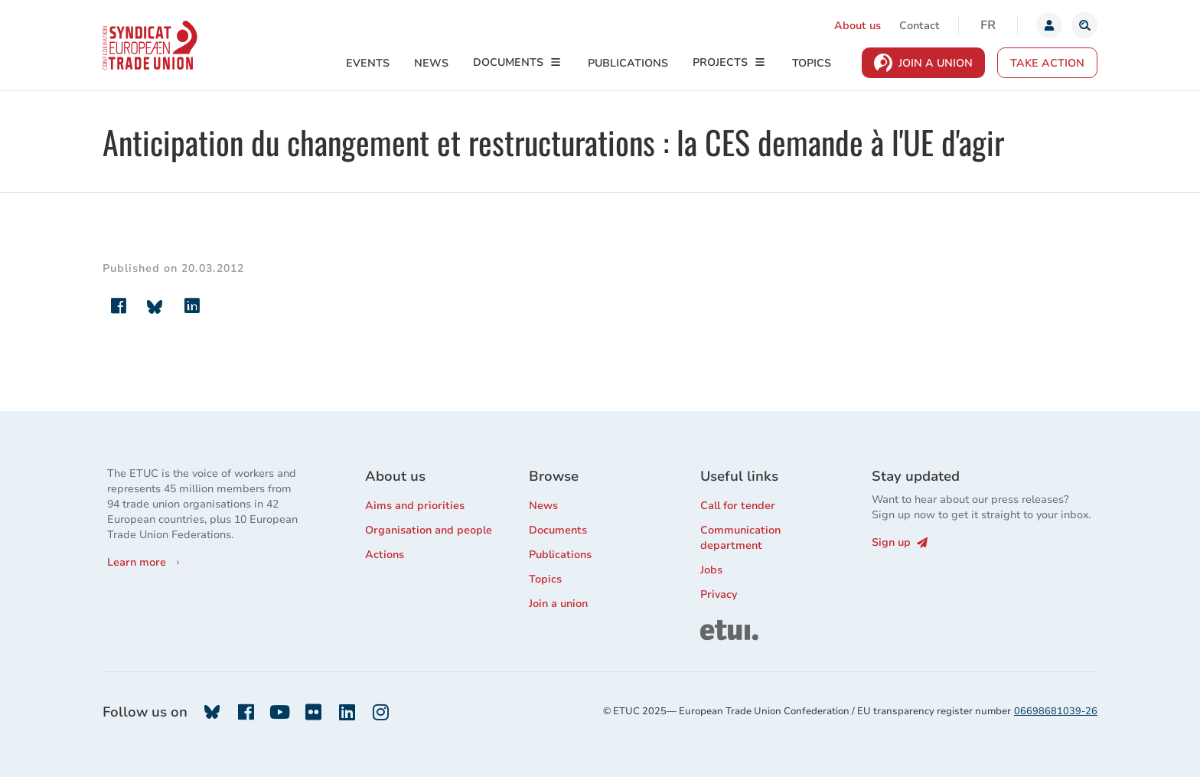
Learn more (136, 562)
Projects (720, 62)
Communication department (740, 538)
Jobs (711, 570)
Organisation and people (428, 530)
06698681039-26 (1055, 711)
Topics (811, 63)
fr (988, 25)
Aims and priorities (415, 505)
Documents (508, 62)
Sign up (900, 542)
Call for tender (737, 505)
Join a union (558, 603)
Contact (919, 25)
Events (368, 63)
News (431, 63)
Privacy (718, 594)
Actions (384, 554)
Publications (628, 63)
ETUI (712, 626)
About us (857, 25)
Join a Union (935, 63)
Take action (1047, 63)
